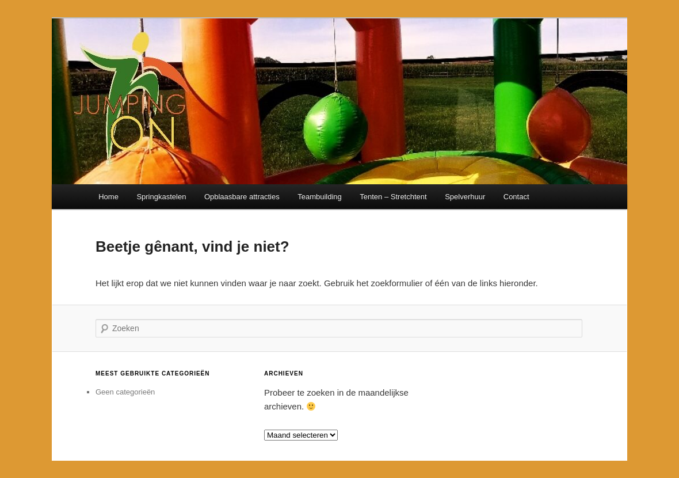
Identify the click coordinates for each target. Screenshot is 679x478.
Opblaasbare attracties (242, 196)
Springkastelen (161, 196)
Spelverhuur (465, 196)
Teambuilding (319, 196)
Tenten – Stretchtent (393, 196)
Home (108, 196)
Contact (516, 196)
